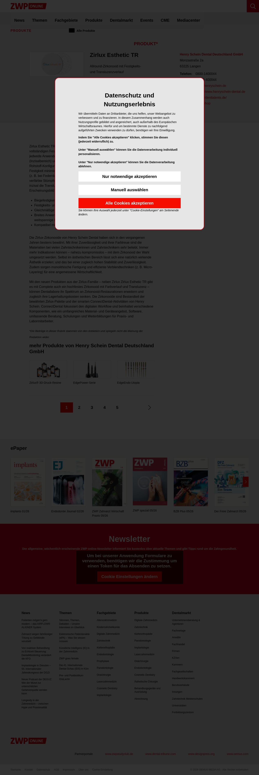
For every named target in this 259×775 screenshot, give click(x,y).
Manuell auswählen (129, 190)
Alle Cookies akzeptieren (129, 203)
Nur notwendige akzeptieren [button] (129, 176)
